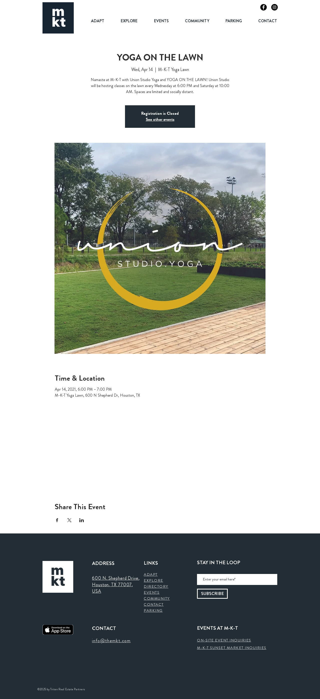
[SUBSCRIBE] (212, 594)
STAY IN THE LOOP (218, 562)
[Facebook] (263, 7)
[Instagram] (274, 7)
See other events (160, 119)
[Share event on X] (69, 520)
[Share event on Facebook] (57, 520)
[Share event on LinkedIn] (81, 520)
